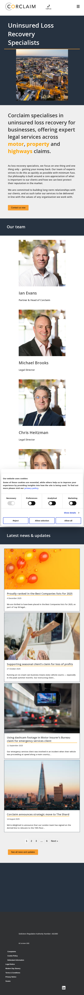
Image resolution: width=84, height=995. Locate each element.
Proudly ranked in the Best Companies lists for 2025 (39, 593)
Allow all (68, 521)
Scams (8, 981)
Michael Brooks (33, 362)
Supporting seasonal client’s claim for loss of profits (40, 664)
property (38, 143)
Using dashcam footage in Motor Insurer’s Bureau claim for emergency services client (38, 739)
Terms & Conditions (12, 973)
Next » (54, 841)
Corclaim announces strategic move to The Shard (38, 814)
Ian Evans (28, 293)
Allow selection (42, 521)
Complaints (11, 952)
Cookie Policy (12, 956)
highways (20, 151)
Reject (16, 521)
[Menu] (78, 6)
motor (16, 143)
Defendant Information (15, 960)
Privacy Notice (10, 977)
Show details (70, 513)
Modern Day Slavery (12, 968)
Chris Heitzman (33, 432)
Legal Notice (10, 964)
